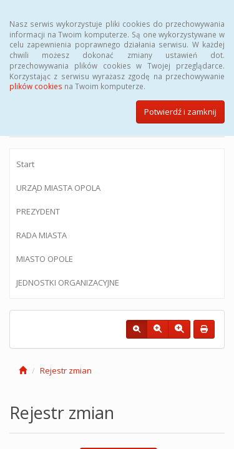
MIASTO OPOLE (44, 258)
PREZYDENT (38, 211)
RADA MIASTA (41, 235)
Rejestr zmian (66, 370)
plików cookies (35, 86)
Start (25, 164)
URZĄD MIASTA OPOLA (58, 187)
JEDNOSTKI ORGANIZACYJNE (67, 282)
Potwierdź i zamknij (180, 111)
